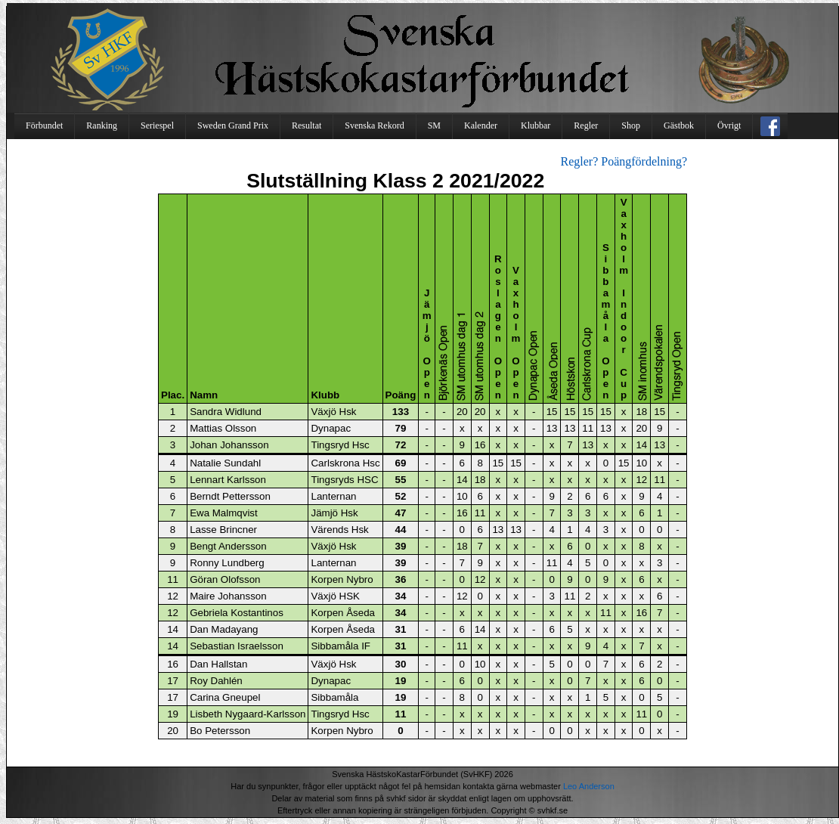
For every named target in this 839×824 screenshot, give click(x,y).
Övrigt (729, 125)
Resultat (306, 125)
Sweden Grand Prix (232, 125)
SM (434, 125)
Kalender (480, 125)
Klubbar (535, 125)
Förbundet (44, 125)
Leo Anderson (589, 786)
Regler (586, 125)
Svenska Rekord (374, 125)
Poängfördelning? (644, 161)
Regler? (580, 161)
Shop (630, 125)
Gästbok (679, 125)
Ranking (101, 125)
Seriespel (157, 125)
